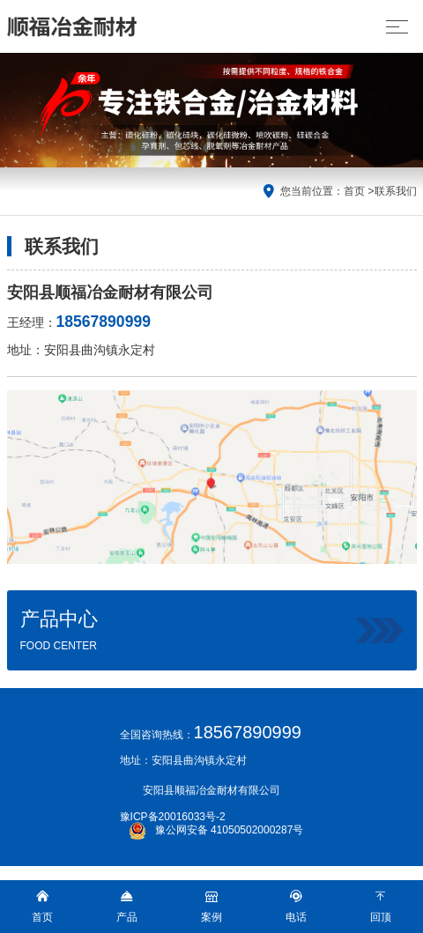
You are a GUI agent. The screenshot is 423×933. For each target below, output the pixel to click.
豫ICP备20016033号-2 (173, 817)
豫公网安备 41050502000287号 (216, 830)
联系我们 (396, 191)
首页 (354, 191)
